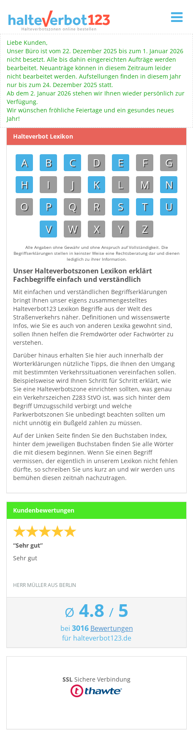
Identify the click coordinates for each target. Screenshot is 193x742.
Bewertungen (111, 628)
